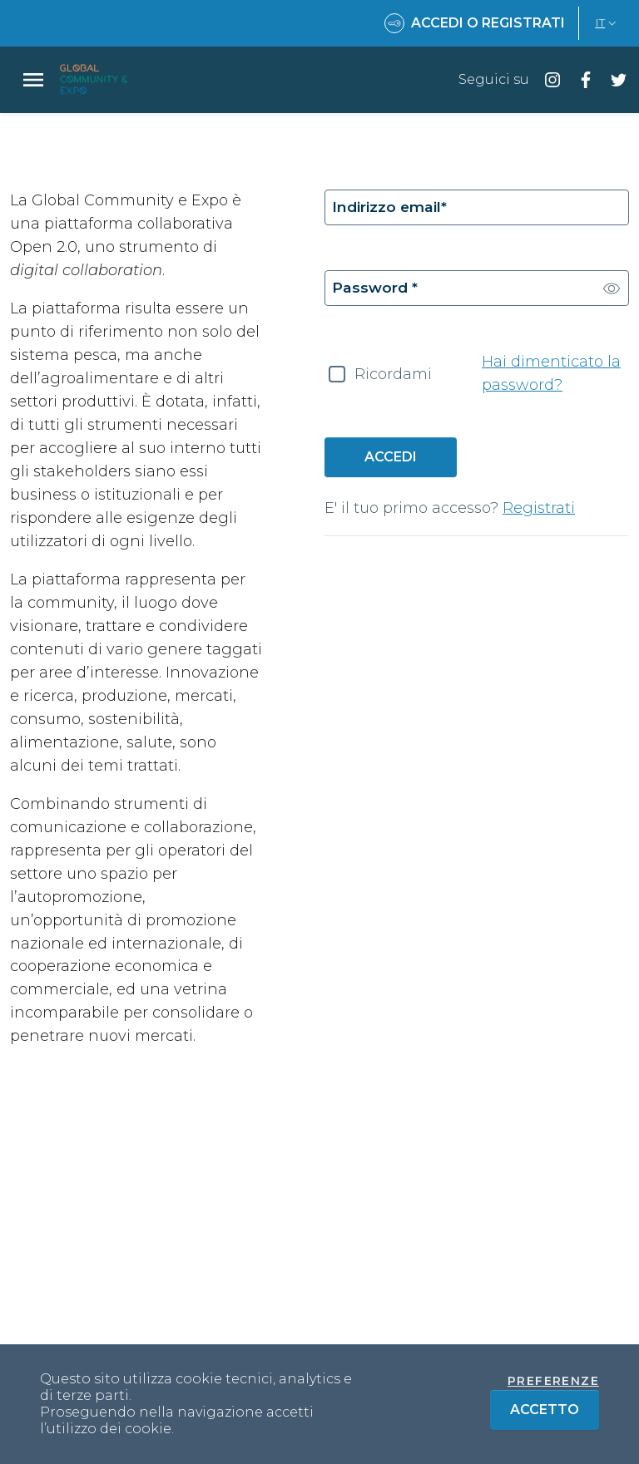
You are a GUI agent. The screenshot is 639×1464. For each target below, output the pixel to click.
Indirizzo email (390, 208)
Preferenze (553, 1381)
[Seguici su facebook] (579, 79)
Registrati (539, 511)
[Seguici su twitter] (612, 79)
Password (375, 290)
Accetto (554, 1408)
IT (607, 23)
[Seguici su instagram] (545, 79)
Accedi (390, 460)
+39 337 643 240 (562, 1330)
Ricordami (393, 377)
